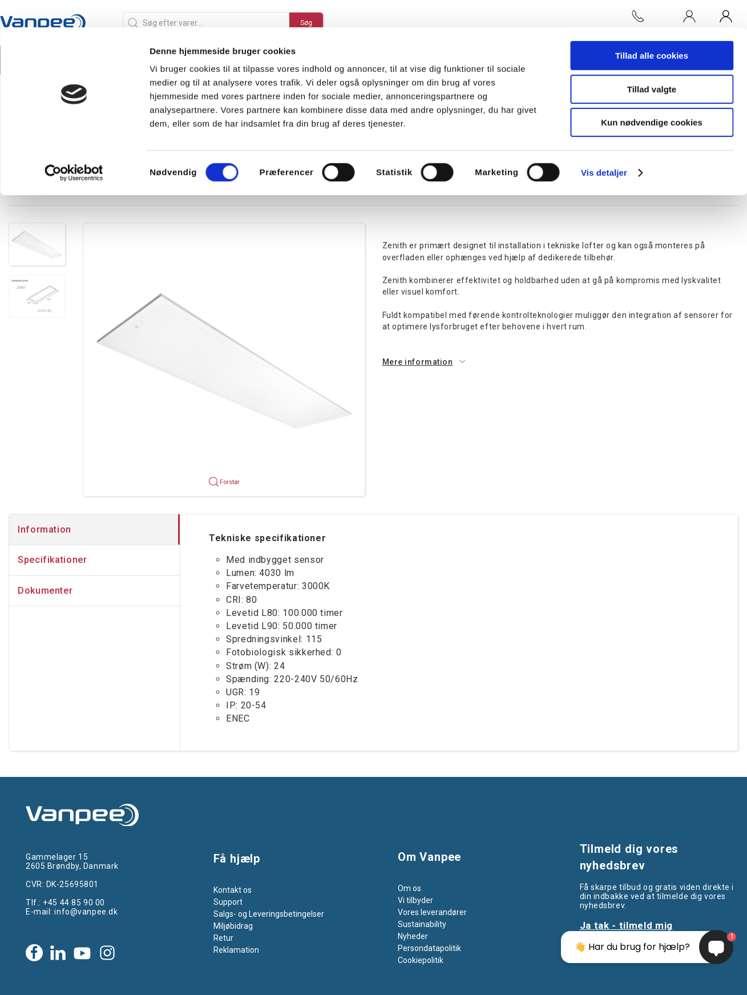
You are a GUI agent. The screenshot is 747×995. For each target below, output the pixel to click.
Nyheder (413, 936)
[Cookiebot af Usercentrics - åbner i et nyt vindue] (74, 145)
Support (228, 902)
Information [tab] (44, 529)
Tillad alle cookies (651, 28)
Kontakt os (232, 890)
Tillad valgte (651, 62)
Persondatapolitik (429, 948)
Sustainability (422, 924)
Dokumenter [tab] (45, 590)
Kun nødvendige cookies (651, 95)
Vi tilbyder (415, 900)
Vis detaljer (604, 145)
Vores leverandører (432, 912)
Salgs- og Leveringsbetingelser (268, 914)
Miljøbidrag (233, 925)
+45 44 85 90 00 (73, 902)
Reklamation (236, 949)
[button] (37, 244)
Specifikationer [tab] (52, 559)
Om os (409, 888)
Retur (223, 937)
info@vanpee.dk (86, 911)
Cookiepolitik (420, 960)
